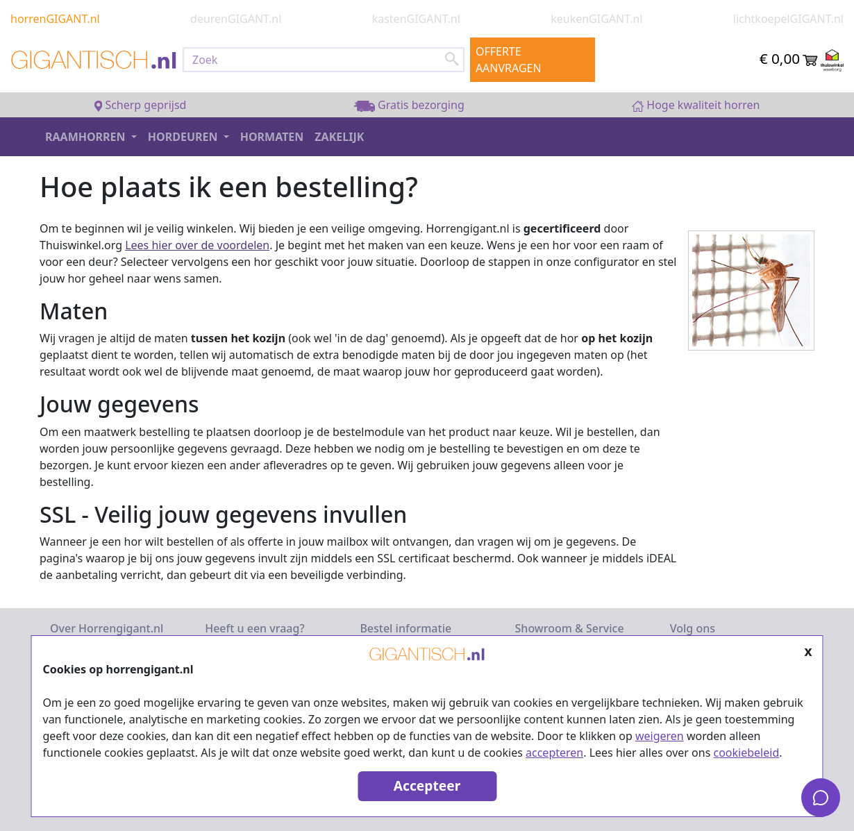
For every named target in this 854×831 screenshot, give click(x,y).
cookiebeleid (747, 752)
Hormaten (272, 136)
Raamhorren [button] (86, 136)
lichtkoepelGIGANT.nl (788, 18)
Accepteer (427, 785)
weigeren (659, 736)
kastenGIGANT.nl (416, 18)
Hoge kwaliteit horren (696, 104)
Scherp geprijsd (140, 104)
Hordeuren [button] (184, 136)
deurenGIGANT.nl (235, 18)
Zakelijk (339, 136)
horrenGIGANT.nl (55, 18)
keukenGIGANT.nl (596, 18)
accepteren (554, 752)
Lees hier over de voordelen (197, 245)
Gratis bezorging (409, 104)
